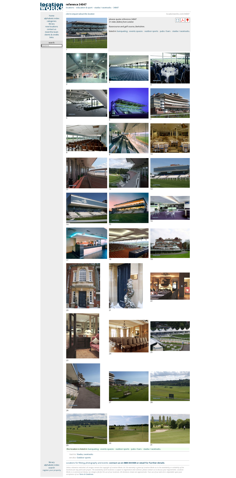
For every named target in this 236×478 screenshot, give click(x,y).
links (52, 37)
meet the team (51, 32)
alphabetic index (51, 18)
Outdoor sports (84, 457)
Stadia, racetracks (85, 454)
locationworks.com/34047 (177, 13)
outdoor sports (151, 31)
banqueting (122, 31)
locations (70, 7)
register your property (52, 470)
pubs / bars (165, 31)
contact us (51, 29)
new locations (51, 26)
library (52, 23)
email (142, 462)
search (51, 467)
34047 (116, 7)
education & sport (84, 7)
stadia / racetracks (102, 7)
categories (51, 21)
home (51, 15)
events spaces (136, 31)
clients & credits (52, 34)
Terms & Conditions (86, 474)
